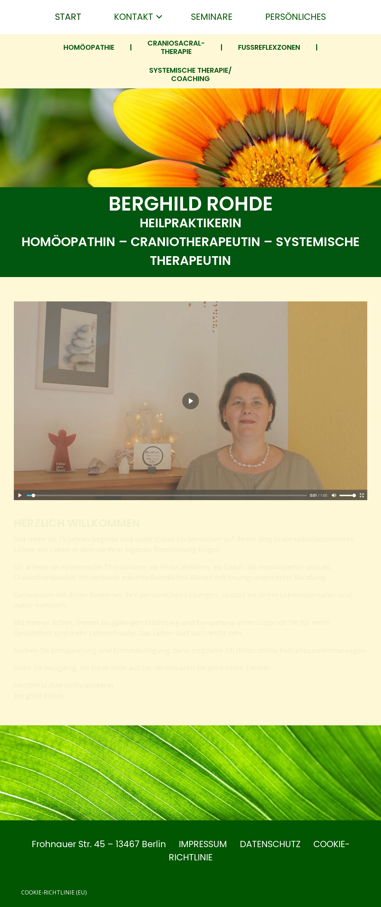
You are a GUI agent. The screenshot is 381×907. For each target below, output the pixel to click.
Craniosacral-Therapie (176, 47)
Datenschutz (270, 844)
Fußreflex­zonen (269, 47)
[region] (190, 454)
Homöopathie (88, 47)
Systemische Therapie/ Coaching (190, 74)
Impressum (203, 844)
